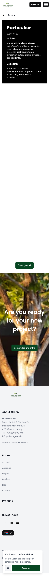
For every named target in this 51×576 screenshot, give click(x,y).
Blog (4, 485)
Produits (6, 479)
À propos (6, 468)
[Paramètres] (8, 568)
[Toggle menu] (46, 4)
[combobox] (35, 4)
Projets (5, 473)
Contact (6, 490)
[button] (24, 265)
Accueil (5, 462)
